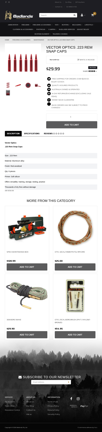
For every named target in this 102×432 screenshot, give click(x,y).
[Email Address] (49, 382)
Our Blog (68, 2)
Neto (95, 427)
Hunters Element (43, 34)
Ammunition (14, 25)
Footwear (41, 29)
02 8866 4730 (71, 7)
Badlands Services (67, 29)
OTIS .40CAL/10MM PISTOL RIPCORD (70, 251)
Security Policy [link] (54, 414)
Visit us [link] (28, 414)
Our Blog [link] (30, 406)
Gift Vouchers (80, 2)
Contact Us (58, 7)
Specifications (32, 133)
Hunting (66, 25)
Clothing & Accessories (23, 29)
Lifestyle (89, 25)
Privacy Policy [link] (53, 406)
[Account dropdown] (83, 15)
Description (13, 133)
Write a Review (86, 59)
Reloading (77, 25)
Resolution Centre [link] (12, 410)
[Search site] (74, 15)
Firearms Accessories (43, 25)
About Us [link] (30, 402)
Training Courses (60, 34)
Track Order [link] (10, 406)
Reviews (54, 133)
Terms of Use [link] (53, 402)
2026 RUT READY (83, 29)
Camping (52, 29)
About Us (58, 2)
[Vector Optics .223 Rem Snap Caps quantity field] (71, 117)
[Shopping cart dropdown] (92, 15)
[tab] (13, 133)
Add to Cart (71, 125)
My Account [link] (10, 402)
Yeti (57, 25)
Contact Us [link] (30, 410)
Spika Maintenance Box (17, 251)
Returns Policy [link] (53, 410)
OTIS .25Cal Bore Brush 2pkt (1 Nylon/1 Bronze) (72, 321)
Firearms (26, 25)
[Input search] (55, 15)
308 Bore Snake (14, 319)
